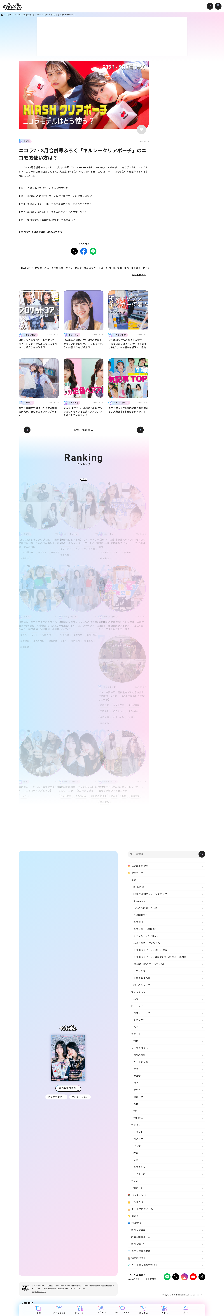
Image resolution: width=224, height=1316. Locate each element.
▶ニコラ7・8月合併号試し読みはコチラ (40, 232)
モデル (9, 15)
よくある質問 (165, 1285)
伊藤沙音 (104, 705)
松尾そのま (43, 268)
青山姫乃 (104, 723)
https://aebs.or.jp (39, 1292)
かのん (23, 635)
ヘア (78, 549)
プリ (70, 268)
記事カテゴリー (138, 873)
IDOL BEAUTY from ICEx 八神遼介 (151, 950)
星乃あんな (90, 549)
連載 (38, 1310)
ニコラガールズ (94, 268)
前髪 (79, 268)
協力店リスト (137, 1258)
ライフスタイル (122, 1310)
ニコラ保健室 (138, 1230)
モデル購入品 (26, 552)
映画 (135, 1153)
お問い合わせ (179, 1285)
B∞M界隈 (138, 887)
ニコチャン (139, 1167)
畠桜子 (128, 552)
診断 (135, 1111)
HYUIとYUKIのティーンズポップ (150, 894)
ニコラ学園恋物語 (139, 1251)
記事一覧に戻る (83, 430)
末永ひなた (39, 641)
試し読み (96, 796)
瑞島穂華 (54, 641)
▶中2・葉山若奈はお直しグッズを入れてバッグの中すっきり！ (53, 212)
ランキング (135, 1202)
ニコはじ (138, 922)
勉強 (135, 1041)
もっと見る (138, 274)
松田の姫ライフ (141, 985)
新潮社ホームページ (196, 1285)
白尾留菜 (56, 552)
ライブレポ (139, 1174)
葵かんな (64, 555)
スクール (101, 1310)
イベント (138, 1132)
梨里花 (117, 552)
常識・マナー (140, 1097)
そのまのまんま (141, 978)
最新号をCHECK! (68, 1088)
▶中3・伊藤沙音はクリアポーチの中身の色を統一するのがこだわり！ (56, 204)
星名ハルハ (135, 711)
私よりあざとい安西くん (146, 943)
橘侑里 (103, 796)
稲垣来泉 (58, 268)
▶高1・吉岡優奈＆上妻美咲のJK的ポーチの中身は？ (47, 220)
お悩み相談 (139, 1055)
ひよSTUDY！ (140, 915)
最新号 (133, 1216)
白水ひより (119, 717)
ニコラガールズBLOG (144, 929)
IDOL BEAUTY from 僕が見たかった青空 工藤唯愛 (160, 957)
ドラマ (137, 1146)
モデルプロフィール (140, 1209)
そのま (137, 268)
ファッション (59, 1310)
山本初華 (78, 635)
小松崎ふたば (115, 268)
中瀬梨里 (42, 552)
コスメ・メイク (141, 1013)
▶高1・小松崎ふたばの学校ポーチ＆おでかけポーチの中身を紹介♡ (55, 196)
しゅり (23, 796)
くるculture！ (140, 901)
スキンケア (139, 1020)
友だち (137, 1090)
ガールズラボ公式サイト (143, 1265)
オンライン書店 (80, 1097)
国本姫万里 (135, 705)
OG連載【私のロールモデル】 (149, 964)
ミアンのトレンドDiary (145, 936)
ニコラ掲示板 (138, 1244)
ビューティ (65, 549)
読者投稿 (134, 1223)
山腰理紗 (24, 641)
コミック (138, 1139)
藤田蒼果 (24, 647)
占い (185, 1310)
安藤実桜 (47, 635)
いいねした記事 (138, 866)
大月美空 (104, 552)
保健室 (137, 1076)
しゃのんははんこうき (145, 908)
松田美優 (104, 717)
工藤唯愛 (104, 711)
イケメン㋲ (139, 971)
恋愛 (135, 1104)
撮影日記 (138, 1188)
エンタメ (143, 1310)
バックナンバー (56, 1097)
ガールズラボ (140, 1062)
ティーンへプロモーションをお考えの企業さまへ (183, 1288)
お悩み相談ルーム (140, 1237)
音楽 (135, 1160)
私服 (132, 717)
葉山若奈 (24, 558)
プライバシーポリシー (137, 1285)
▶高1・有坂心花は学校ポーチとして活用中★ (43, 188)
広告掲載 (153, 1285)
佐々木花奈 (119, 705)
